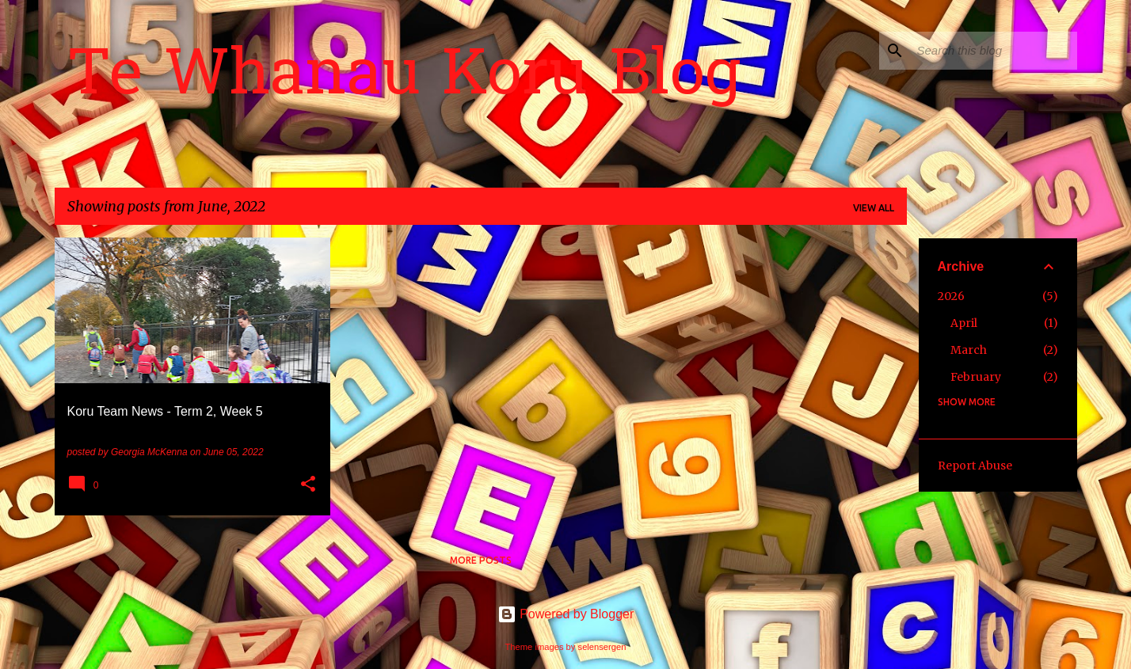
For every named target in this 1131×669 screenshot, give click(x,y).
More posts (481, 560)
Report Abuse (975, 465)
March (968, 350)
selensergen (602, 647)
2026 (951, 296)
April (963, 323)
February (975, 377)
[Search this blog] (994, 51)
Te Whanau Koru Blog (404, 78)
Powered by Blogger (565, 614)
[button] (308, 485)
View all (873, 208)
